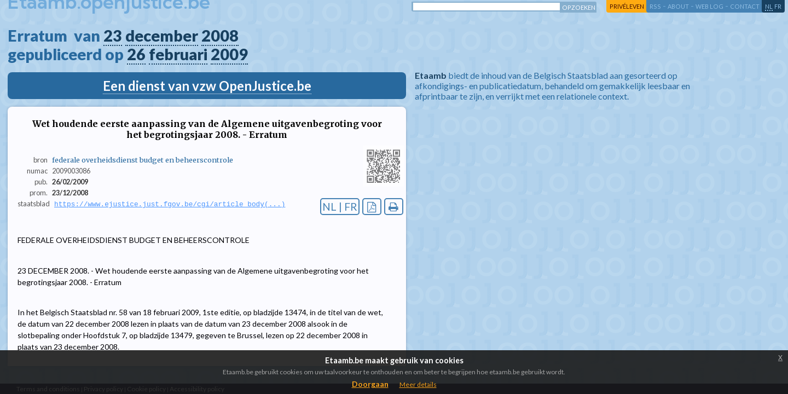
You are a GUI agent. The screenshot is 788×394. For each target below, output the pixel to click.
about (678, 6)
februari (178, 54)
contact (745, 6)
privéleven (627, 6)
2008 (220, 35)
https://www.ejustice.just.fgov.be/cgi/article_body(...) (169, 204)
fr (777, 6)
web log (709, 6)
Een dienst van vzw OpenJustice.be (207, 86)
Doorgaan (370, 384)
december (161, 35)
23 (112, 35)
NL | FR (339, 206)
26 (136, 54)
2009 (229, 54)
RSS (655, 6)
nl (769, 6)
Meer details (418, 384)
